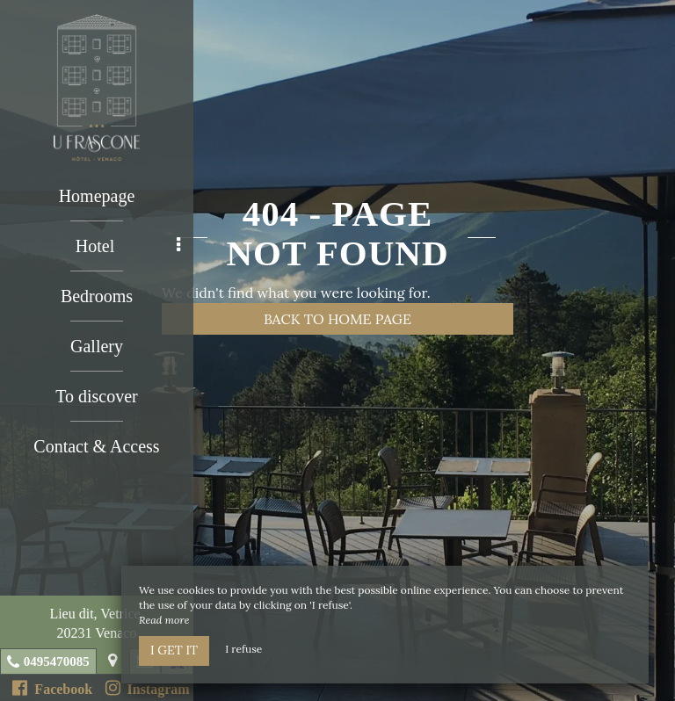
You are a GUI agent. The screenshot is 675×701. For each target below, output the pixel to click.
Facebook (52, 688)
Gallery (96, 346)
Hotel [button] (128, 246)
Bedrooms (97, 296)
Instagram (147, 688)
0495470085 (57, 661)
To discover (96, 396)
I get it (174, 650)
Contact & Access (96, 446)
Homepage (97, 196)
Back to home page (337, 319)
